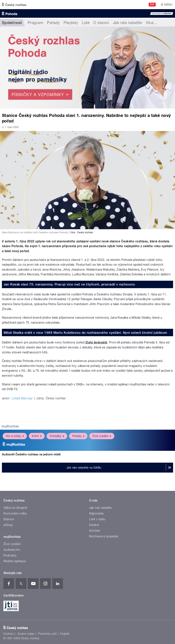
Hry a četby (15, 436)
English (64, 633)
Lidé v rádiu (97, 519)
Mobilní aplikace (14, 561)
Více (151, 22)
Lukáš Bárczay (22, 398)
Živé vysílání (101, 436)
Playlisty (71, 22)
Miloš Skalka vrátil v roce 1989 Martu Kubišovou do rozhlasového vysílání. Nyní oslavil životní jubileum (85, 332)
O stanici (101, 22)
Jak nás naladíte (127, 22)
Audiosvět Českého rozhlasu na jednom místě (31, 454)
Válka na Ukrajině (15, 508)
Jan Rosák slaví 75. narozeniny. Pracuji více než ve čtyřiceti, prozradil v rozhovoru (69, 284)
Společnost (12, 22)
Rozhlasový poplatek (104, 536)
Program (35, 22)
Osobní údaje (25, 633)
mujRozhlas (10, 426)
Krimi (37, 436)
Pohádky (57, 436)
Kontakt (94, 530)
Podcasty (10, 555)
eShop (8, 525)
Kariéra (94, 525)
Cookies (8, 633)
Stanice (8, 519)
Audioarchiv (11, 550)
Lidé (86, 22)
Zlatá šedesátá (96, 342)
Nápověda (96, 513)
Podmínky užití (47, 633)
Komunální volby (15, 513)
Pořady (53, 22)
